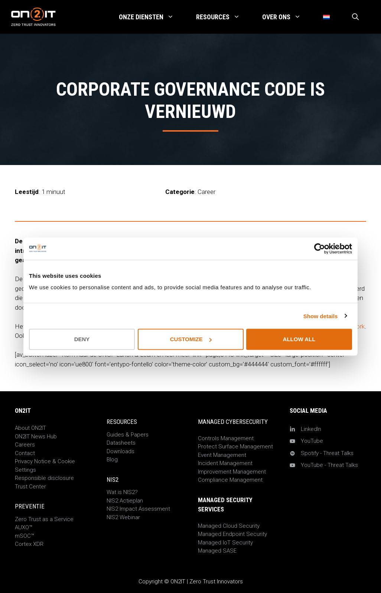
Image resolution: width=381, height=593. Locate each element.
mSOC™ (24, 536)
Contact (25, 453)
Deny (82, 339)
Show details (320, 316)
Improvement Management (232, 471)
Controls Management (226, 438)
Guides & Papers (128, 434)
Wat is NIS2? (122, 492)
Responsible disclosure (44, 478)
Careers (25, 444)
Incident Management (225, 463)
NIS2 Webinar (123, 517)
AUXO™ (23, 527)
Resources (223, 17)
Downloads (120, 451)
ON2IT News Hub (36, 436)
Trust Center (30, 486)
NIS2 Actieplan (125, 500)
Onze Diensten (152, 17)
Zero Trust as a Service (44, 519)
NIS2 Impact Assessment (138, 508)
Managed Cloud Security (229, 526)
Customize (191, 339)
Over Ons (287, 17)
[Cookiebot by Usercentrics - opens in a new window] (319, 248)
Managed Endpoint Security (232, 534)
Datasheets (121, 442)
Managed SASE (217, 550)
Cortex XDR (29, 544)
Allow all (299, 339)
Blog (112, 459)
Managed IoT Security (225, 542)
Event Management (222, 455)
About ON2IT (30, 428)
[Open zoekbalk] (355, 17)
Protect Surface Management (235, 446)
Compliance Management (230, 480)
